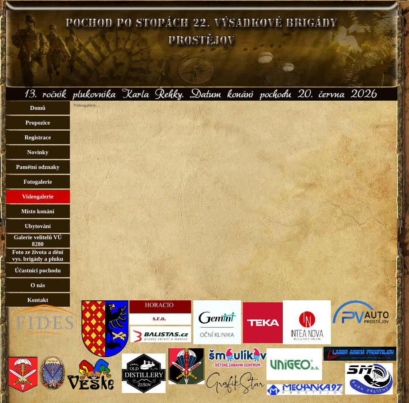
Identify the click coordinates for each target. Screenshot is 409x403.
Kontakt (37, 300)
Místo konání (37, 211)
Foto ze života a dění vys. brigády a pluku (38, 255)
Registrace (38, 137)
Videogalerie (37, 196)
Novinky (37, 152)
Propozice (38, 122)
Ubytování (38, 226)
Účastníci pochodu (38, 270)
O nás (37, 285)
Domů (37, 108)
